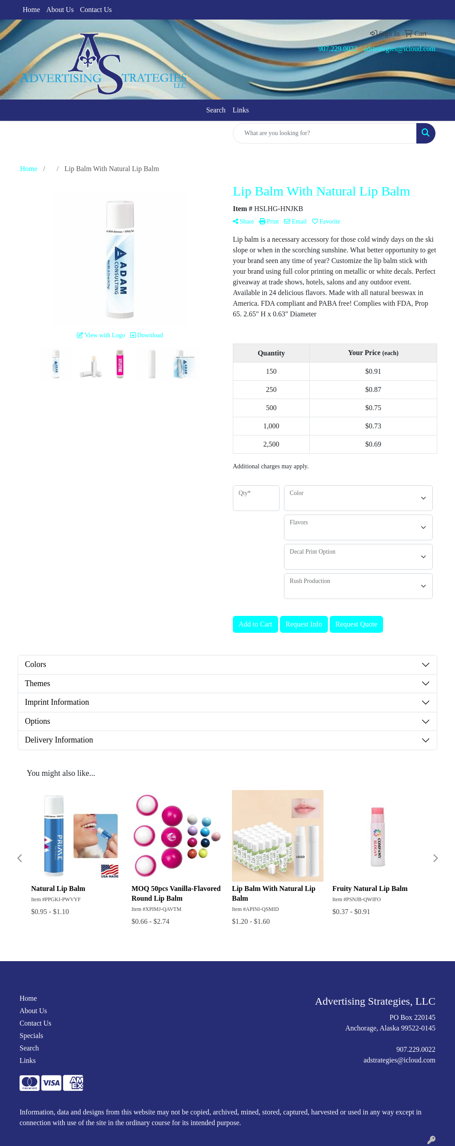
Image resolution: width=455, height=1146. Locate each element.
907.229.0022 (337, 48)
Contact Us (96, 9)
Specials (31, 1035)
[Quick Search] (325, 133)
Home (31, 9)
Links (241, 110)
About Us (60, 9)
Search (216, 110)
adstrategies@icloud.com (399, 48)
